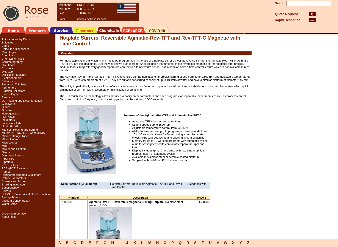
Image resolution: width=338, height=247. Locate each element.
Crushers (7, 68)
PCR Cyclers (10, 165)
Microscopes (9, 142)
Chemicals (8, 55)
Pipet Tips (8, 158)
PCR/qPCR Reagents (15, 168)
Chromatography (12, 61)
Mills (4, 145)
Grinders (7, 110)
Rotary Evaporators (14, 178)
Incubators (8, 120)
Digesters (8, 71)
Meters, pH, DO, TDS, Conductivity (23, 132)
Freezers (7, 97)
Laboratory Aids (11, 123)
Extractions (9, 81)
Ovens (6, 152)
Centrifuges (9, 52)
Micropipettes (10, 139)
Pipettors (7, 162)
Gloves (6, 107)
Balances (7, 42)
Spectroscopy (10, 187)
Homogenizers (11, 113)
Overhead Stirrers (13, 155)
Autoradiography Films (16, 39)
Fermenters (9, 87)
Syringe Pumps (11, 197)
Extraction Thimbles (14, 84)
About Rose (9, 216)
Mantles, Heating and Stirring (20, 129)
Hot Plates (8, 116)
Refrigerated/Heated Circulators (21, 174)
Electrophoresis (11, 78)
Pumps (6, 171)
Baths (5, 45)
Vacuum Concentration (16, 200)
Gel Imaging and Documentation (22, 100)
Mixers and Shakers (14, 149)
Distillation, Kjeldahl (14, 74)
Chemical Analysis (13, 58)
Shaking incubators (14, 184)
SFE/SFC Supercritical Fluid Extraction (26, 194)
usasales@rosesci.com (91, 19)
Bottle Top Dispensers (15, 49)
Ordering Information (14, 213)
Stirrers (6, 191)
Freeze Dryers (10, 94)
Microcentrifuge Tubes (15, 136)
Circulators (8, 65)
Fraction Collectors (13, 91)
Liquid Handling (11, 126)
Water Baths (9, 203)
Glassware (8, 103)
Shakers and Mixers (14, 181)
